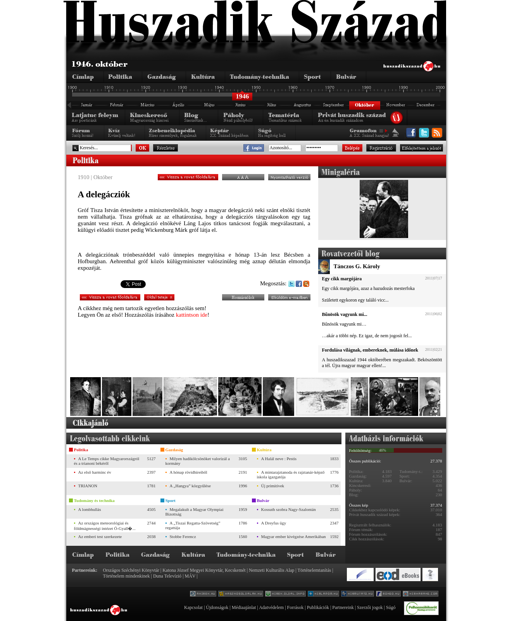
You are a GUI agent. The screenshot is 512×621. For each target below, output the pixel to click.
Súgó (391, 607)
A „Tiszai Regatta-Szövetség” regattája (193, 525)
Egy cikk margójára (342, 278)
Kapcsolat (193, 607)
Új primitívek (272, 485)
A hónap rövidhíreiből (188, 472)
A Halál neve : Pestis (279, 458)
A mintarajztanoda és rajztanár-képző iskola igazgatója (291, 474)
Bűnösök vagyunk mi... (344, 314)
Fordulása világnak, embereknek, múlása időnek (370, 350)
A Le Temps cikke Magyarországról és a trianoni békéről (107, 461)
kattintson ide (191, 315)
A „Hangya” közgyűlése (190, 485)
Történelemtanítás (314, 570)
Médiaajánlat (244, 607)
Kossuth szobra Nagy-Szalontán (288, 509)
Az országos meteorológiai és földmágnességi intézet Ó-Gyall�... (105, 526)
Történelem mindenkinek (126, 576)
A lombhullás (89, 509)
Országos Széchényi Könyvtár (131, 570)
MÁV (190, 576)
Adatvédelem (271, 607)
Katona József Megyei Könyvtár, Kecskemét (203, 570)
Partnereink (342, 607)
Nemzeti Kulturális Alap (271, 570)
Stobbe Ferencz (183, 536)
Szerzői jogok (370, 607)
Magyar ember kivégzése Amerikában (293, 536)
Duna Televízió (167, 576)
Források (295, 607)
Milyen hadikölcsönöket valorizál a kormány (197, 461)
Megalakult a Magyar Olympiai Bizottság (194, 511)
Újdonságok (217, 607)
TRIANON (88, 485)
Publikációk (318, 607)
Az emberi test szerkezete (100, 536)
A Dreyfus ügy (273, 523)
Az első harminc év (94, 472)
